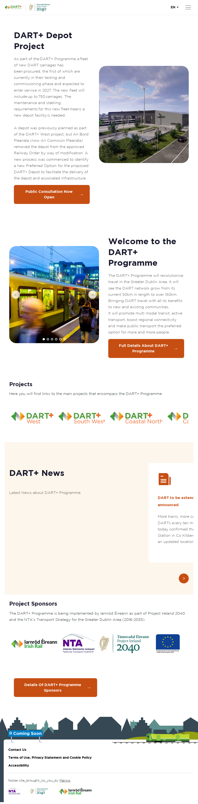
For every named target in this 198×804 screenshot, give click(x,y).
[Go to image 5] (60, 340)
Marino (64, 782)
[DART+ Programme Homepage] (15, 7)
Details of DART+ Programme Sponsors (57, 689)
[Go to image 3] (52, 340)
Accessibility (18, 767)
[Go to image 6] (64, 340)
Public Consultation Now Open (54, 195)
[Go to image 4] (56, 340)
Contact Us (17, 751)
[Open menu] (188, 7)
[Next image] (92, 295)
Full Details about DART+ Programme (148, 349)
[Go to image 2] (48, 340)
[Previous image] (16, 295)
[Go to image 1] (44, 340)
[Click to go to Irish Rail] (75, 793)
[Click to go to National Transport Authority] (14, 793)
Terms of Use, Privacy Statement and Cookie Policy (50, 759)
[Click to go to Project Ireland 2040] (40, 793)
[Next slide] (184, 580)
